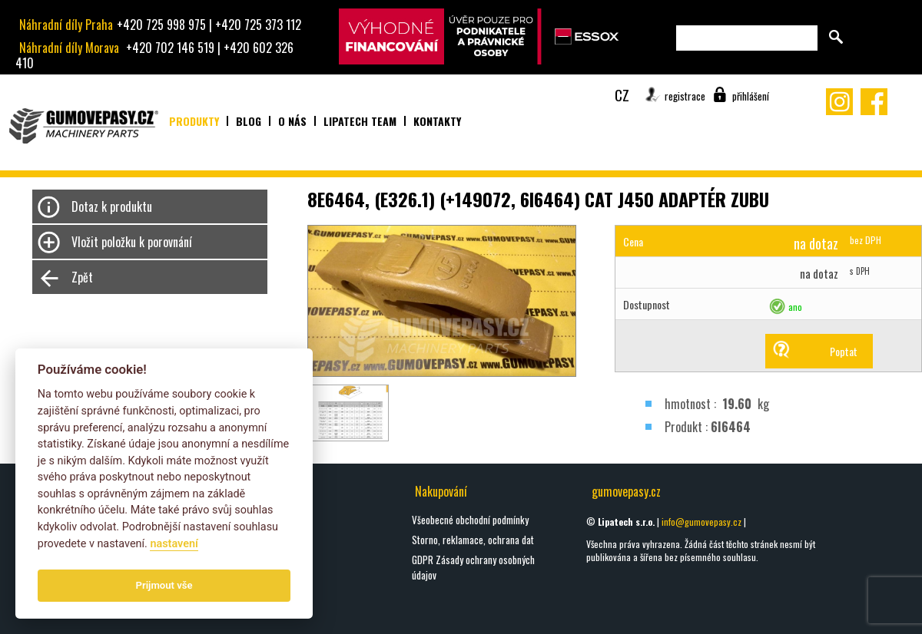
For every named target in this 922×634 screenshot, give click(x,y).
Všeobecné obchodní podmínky (470, 519)
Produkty (194, 121)
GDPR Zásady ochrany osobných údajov (473, 567)
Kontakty (437, 121)
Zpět (82, 277)
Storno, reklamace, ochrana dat (473, 539)
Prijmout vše (164, 585)
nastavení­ (173, 543)
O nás (292, 121)
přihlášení (750, 96)
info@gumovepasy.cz (701, 521)
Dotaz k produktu (111, 206)
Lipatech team (359, 121)
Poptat (843, 351)
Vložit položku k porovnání (131, 242)
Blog (248, 121)
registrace (685, 96)
